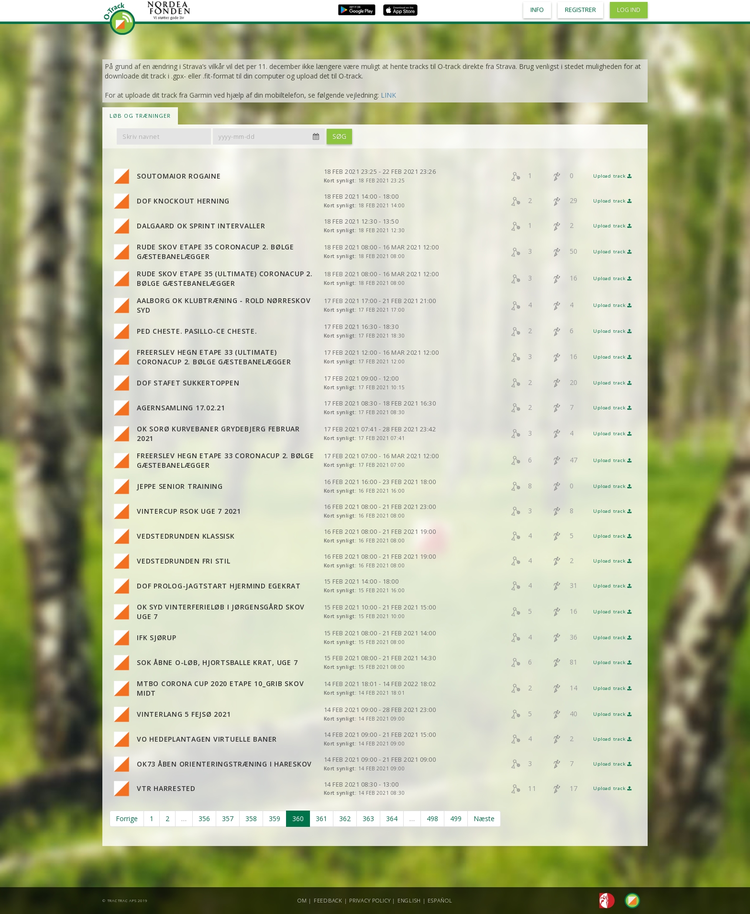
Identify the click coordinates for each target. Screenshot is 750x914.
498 (432, 818)
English (409, 900)
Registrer (580, 10)
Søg (339, 136)
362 (345, 818)
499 (456, 818)
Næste (484, 818)
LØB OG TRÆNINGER (140, 115)
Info (537, 10)
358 (251, 818)
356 (204, 818)
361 (321, 818)
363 (368, 818)
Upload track (612, 176)
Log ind (628, 10)
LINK (388, 95)
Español (440, 900)
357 (227, 818)
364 (391, 818)
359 (274, 818)
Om (302, 900)
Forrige (127, 818)
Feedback (328, 900)
